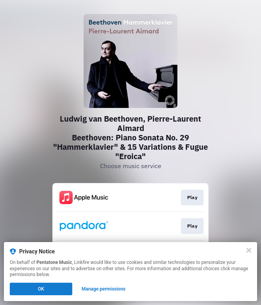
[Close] (249, 250)
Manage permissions (104, 289)
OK (41, 289)
